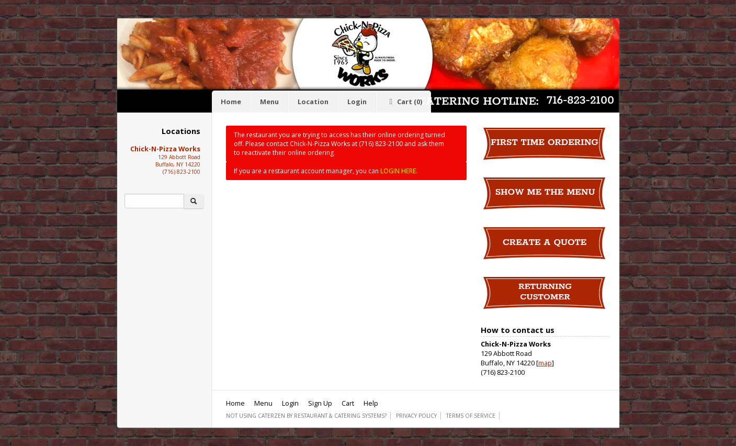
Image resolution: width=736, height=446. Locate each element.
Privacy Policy (416, 415)
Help (371, 403)
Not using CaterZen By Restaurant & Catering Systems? (306, 415)
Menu (269, 101)
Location (313, 101)
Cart (404, 101)
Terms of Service (470, 415)
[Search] (154, 201)
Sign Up (320, 403)
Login (357, 101)
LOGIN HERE (398, 170)
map (545, 362)
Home (231, 101)
